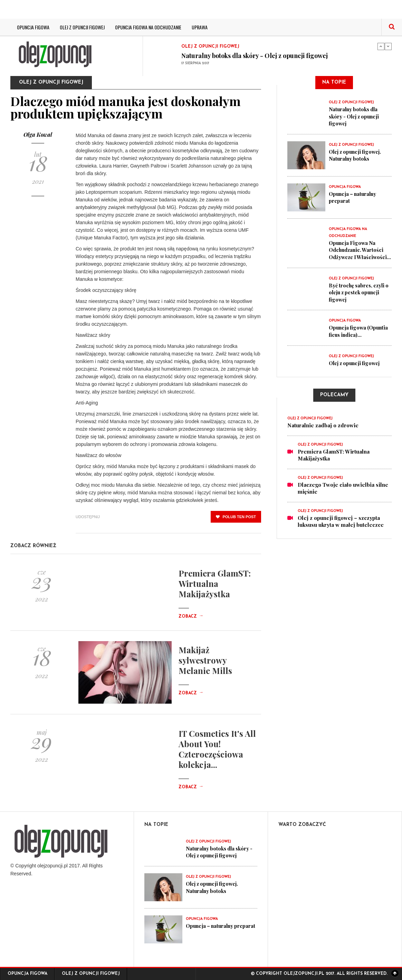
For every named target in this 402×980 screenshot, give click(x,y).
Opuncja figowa (33, 27)
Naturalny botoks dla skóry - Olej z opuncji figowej (254, 55)
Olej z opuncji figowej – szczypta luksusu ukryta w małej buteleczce (341, 526)
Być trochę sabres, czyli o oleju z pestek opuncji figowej (359, 297)
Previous (380, 46)
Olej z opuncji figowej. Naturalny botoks (357, 154)
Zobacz (191, 617)
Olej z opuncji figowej (82, 27)
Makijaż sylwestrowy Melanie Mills (205, 660)
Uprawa (200, 27)
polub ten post (236, 517)
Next (388, 46)
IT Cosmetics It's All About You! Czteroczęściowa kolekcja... (217, 749)
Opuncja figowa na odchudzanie (148, 27)
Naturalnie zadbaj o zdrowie (322, 429)
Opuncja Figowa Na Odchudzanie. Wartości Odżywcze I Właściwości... (357, 252)
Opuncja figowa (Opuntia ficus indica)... (359, 336)
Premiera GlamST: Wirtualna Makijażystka (215, 583)
